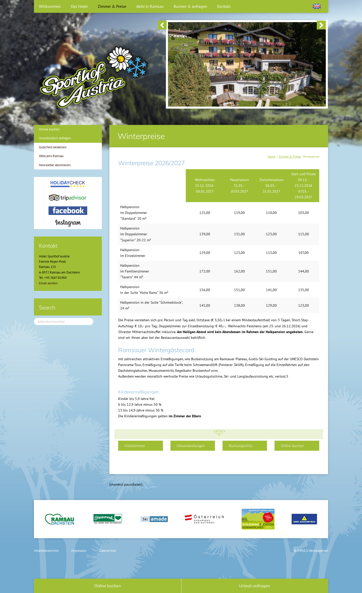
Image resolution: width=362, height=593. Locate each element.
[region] (242, 25)
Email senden (48, 283)
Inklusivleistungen (191, 445)
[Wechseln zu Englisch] (316, 6)
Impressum (78, 551)
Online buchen (292, 445)
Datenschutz (107, 551)
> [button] (321, 25)
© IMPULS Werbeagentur (311, 551)
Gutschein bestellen (52, 147)
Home (271, 156)
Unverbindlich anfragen (55, 138)
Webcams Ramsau (51, 156)
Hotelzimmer (134, 445)
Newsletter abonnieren (55, 165)
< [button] (162, 25)
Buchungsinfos (240, 445)
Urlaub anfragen (254, 585)
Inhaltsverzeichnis (46, 551)
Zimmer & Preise (290, 156)
